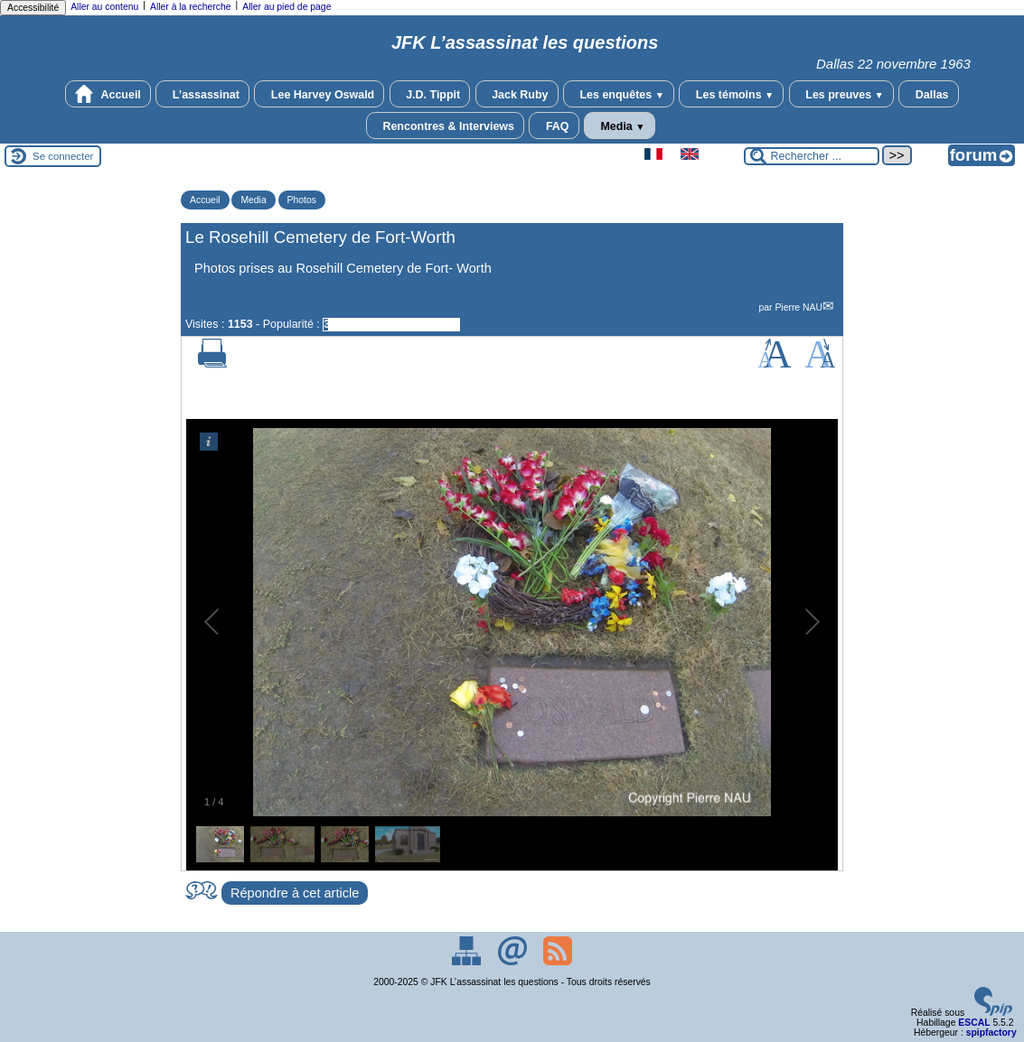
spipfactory (991, 1032)
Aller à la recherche (190, 7)
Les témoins (731, 94)
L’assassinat (202, 94)
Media (619, 125)
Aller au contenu (104, 7)
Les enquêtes (618, 94)
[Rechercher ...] (811, 156)
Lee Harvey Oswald (319, 94)
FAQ (553, 125)
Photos (301, 200)
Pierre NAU (798, 307)
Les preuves (841, 94)
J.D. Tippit (430, 94)
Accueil (107, 94)
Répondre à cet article (294, 893)
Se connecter (63, 156)
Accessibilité (33, 8)
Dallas (928, 94)
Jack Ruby (517, 94)
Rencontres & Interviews (445, 125)
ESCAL (974, 1023)
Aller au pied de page (286, 7)
